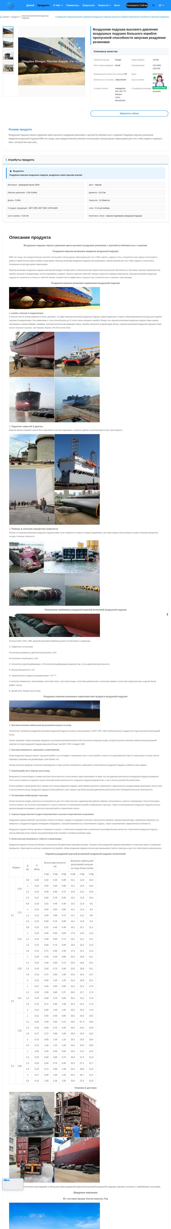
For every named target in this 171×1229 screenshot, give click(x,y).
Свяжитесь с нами (72, 5)
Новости (104, 5)
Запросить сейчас (129, 113)
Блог (117, 5)
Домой (30, 5)
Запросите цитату (88, 5)
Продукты (43, 5)
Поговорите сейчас (137, 5)
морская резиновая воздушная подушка (35, 17)
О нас (58, 5)
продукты (15, 17)
